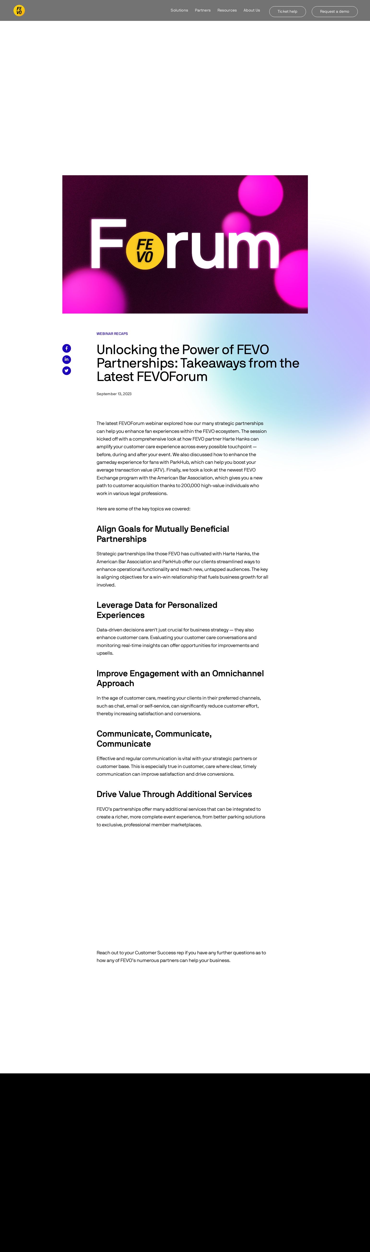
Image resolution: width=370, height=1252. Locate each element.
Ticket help (287, 11)
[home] (19, 10)
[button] (179, 10)
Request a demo (334, 11)
